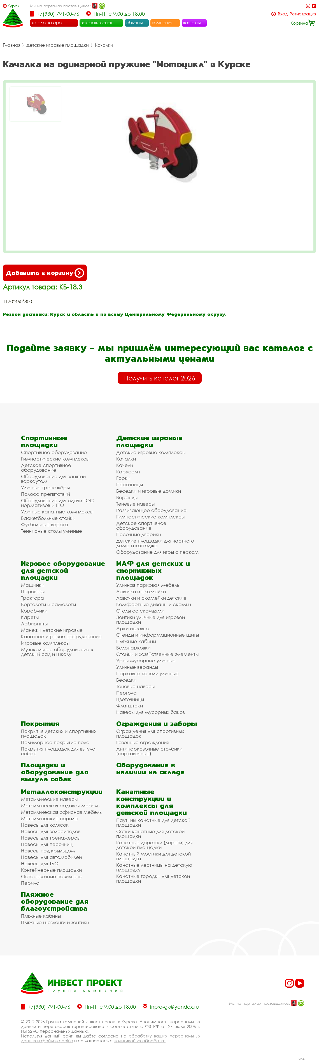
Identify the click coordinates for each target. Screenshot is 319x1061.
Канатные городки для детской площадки (153, 878)
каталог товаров (47, 22)
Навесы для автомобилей (51, 857)
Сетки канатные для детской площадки (150, 833)
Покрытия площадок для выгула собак (58, 751)
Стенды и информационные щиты (157, 634)
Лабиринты (34, 623)
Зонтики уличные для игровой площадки (150, 619)
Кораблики (34, 610)
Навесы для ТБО (40, 863)
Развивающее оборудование (151, 510)
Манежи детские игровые (52, 630)
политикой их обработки (140, 1040)
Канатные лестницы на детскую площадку (154, 867)
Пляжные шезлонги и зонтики (55, 922)
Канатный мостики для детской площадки (153, 856)
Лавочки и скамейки (141, 591)
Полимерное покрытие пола (55, 742)
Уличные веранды (137, 667)
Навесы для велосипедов (50, 831)
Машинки (32, 585)
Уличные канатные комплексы (57, 511)
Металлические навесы (49, 799)
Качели (124, 465)
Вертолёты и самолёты (48, 604)
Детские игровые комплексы (150, 452)
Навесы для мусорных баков (150, 712)
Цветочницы (130, 699)
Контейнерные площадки (51, 870)
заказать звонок (96, 22)
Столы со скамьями (140, 610)
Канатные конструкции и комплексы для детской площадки (151, 802)
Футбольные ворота (44, 524)
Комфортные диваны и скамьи (153, 604)
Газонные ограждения (142, 742)
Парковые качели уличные (147, 673)
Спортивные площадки (44, 441)
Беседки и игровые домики (148, 491)
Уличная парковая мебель (147, 585)
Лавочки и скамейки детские (151, 597)
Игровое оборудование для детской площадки (63, 570)
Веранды (127, 497)
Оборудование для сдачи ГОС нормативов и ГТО (57, 503)
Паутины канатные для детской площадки (153, 822)
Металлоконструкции (62, 791)
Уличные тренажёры (45, 487)
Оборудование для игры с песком (157, 552)
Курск (13, 5)
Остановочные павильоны (51, 876)
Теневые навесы (135, 503)
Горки (123, 478)
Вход (283, 13)
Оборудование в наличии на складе (150, 768)
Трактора (32, 597)
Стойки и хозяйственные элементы (157, 654)
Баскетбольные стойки (48, 518)
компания (162, 22)
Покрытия (40, 723)
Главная (11, 45)
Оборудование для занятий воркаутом (53, 478)
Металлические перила (49, 818)
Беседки (126, 679)
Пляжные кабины (136, 641)
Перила (30, 882)
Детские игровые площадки (57, 45)
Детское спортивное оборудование (46, 467)
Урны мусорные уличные (146, 660)
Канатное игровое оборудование (61, 636)
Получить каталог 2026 (159, 378)
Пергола (126, 692)
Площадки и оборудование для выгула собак (55, 771)
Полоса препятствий (45, 494)
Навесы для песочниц (47, 844)
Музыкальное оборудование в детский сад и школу (57, 651)
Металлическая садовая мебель (60, 805)
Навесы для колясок (45, 824)
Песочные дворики (138, 534)
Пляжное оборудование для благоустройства (55, 901)
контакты (192, 22)
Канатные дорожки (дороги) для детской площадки (154, 845)
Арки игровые (132, 628)
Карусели (128, 471)
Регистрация (303, 13)
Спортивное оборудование (54, 452)
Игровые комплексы (45, 643)
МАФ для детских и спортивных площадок (153, 570)
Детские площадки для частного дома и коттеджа (155, 543)
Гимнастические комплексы (55, 458)
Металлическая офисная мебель (61, 812)
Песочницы (129, 484)
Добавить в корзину (45, 273)
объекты (134, 22)
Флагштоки (129, 705)
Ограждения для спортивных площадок (150, 733)
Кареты (30, 617)
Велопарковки (133, 647)
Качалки (104, 45)
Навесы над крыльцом (48, 850)
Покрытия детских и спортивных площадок (58, 733)
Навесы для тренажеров (50, 837)
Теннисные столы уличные (51, 531)
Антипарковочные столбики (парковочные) (149, 751)
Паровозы (33, 591)
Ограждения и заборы (156, 723)
